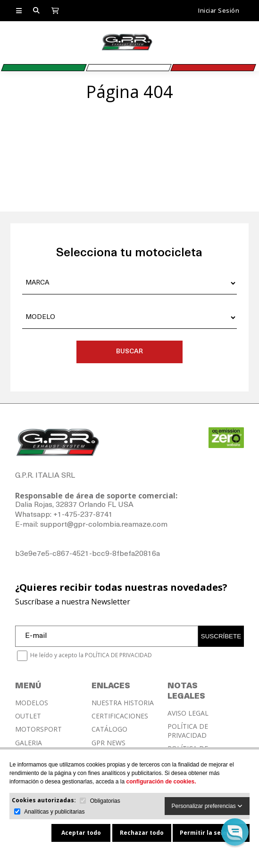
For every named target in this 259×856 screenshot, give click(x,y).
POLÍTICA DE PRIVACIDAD (187, 730)
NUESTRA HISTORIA (123, 703)
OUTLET (28, 716)
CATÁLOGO (109, 729)
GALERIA (28, 743)
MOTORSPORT (38, 729)
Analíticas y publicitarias (54, 811)
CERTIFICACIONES (120, 716)
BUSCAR (129, 351)
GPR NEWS (108, 743)
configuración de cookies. (161, 781)
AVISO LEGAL (188, 713)
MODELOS (31, 703)
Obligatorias (105, 801)
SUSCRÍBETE (221, 636)
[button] (235, 832)
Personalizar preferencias (207, 806)
